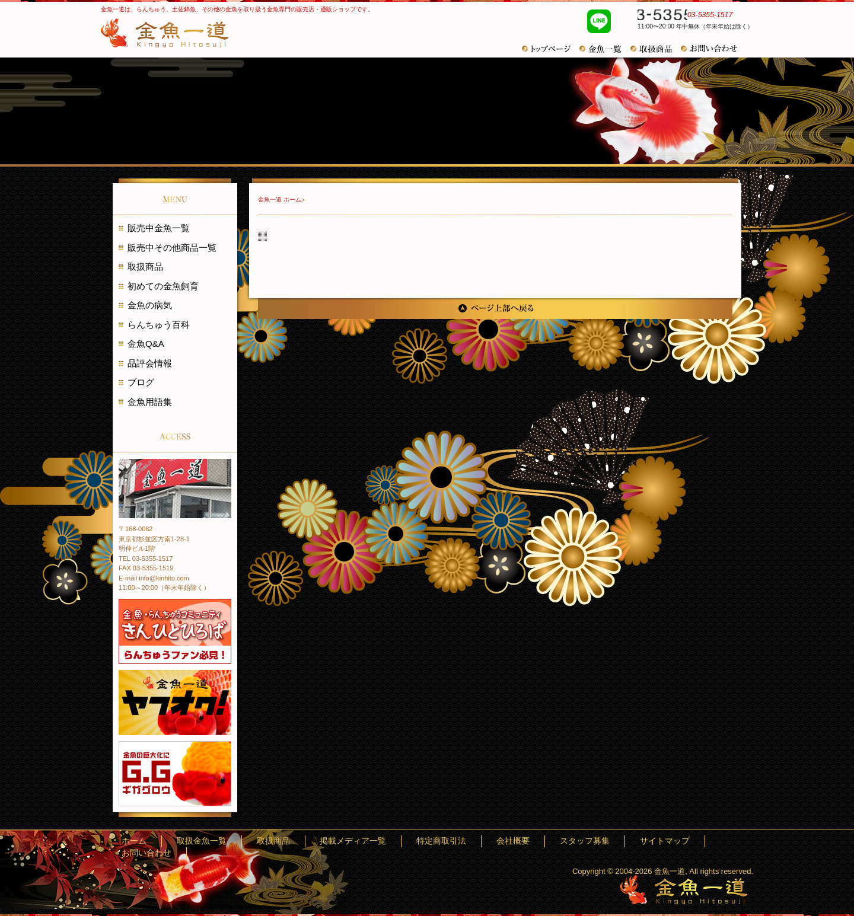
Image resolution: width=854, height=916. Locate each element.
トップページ (551, 49)
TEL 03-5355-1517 (146, 558)
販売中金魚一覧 (159, 228)
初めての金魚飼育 (163, 286)
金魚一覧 (605, 49)
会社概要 (549, 841)
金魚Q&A (146, 344)
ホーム (274, 841)
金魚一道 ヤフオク (175, 702)
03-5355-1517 (689, 16)
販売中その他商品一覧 (172, 247)
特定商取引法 (498, 841)
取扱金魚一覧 (322, 841)
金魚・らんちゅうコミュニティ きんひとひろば (175, 631)
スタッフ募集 (600, 841)
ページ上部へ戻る (495, 308)
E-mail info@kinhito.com (154, 578)
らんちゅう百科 (159, 325)
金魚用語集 (150, 402)
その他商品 (655, 49)
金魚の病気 (150, 305)
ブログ (141, 382)
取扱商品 (145, 266)
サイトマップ (659, 841)
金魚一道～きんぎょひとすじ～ (683, 889)
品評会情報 (150, 363)
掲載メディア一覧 (432, 841)
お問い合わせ (713, 48)
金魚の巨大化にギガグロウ (175, 773)
